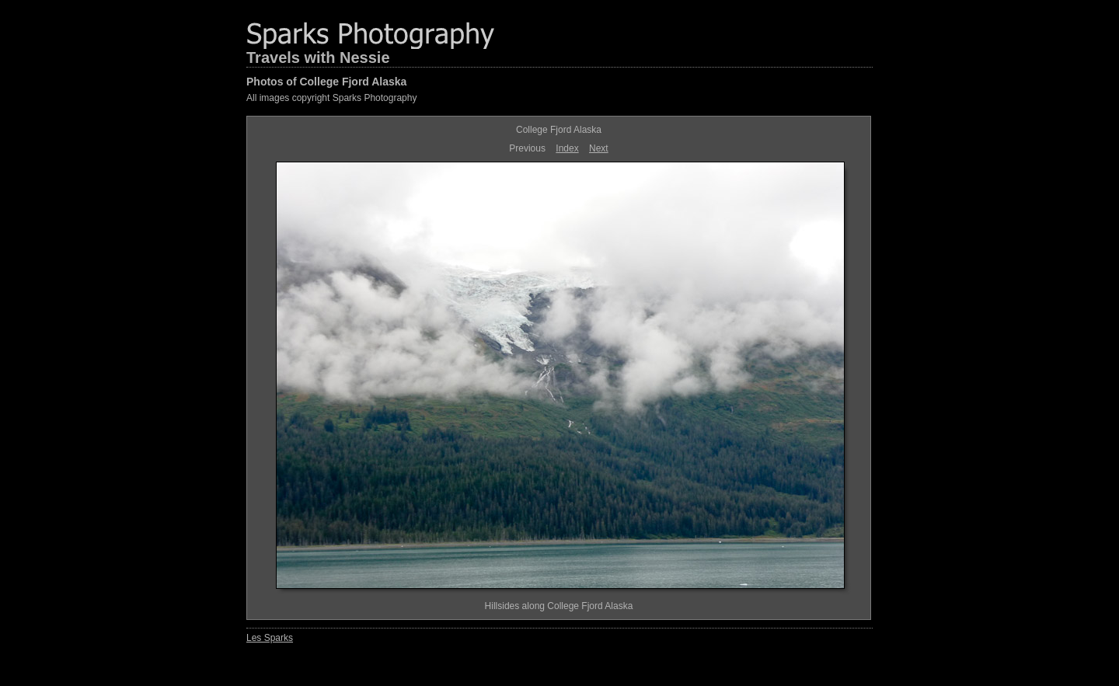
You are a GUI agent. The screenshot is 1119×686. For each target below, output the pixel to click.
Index (567, 148)
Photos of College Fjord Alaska (326, 81)
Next (598, 148)
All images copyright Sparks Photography (331, 97)
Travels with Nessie (318, 57)
